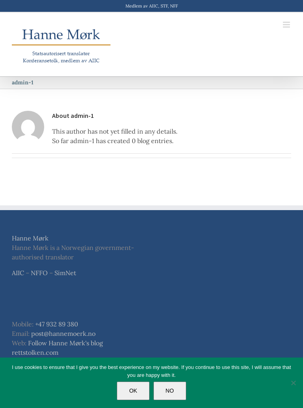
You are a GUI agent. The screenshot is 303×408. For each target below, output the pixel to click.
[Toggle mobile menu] (287, 24)
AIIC (18, 273)
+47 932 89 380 (56, 324)
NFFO (39, 273)
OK (133, 391)
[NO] (293, 383)
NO (170, 391)
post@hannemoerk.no (63, 333)
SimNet (65, 273)
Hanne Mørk (30, 238)
